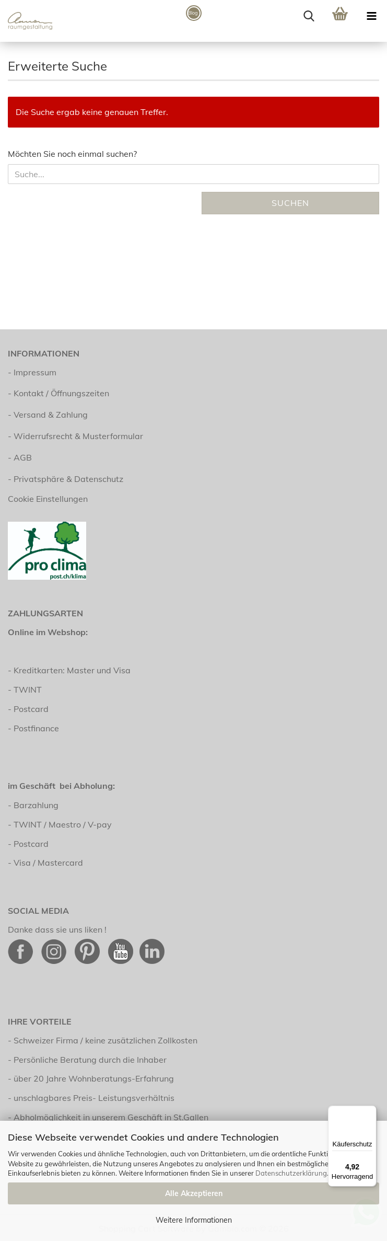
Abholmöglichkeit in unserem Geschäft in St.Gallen (111, 1117)
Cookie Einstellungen (48, 498)
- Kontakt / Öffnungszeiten (58, 393)
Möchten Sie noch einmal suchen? (72, 153)
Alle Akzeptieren (193, 1193)
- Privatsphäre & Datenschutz (65, 479)
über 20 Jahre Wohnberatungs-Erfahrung (94, 1078)
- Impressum (32, 372)
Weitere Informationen (194, 1220)
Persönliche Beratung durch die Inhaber (90, 1059)
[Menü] (370, 1112)
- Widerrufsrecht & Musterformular (75, 436)
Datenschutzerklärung (291, 1173)
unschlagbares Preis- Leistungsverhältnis (94, 1098)
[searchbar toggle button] (308, 15)
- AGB (20, 457)
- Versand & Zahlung (48, 414)
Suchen (290, 203)
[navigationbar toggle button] (371, 15)
